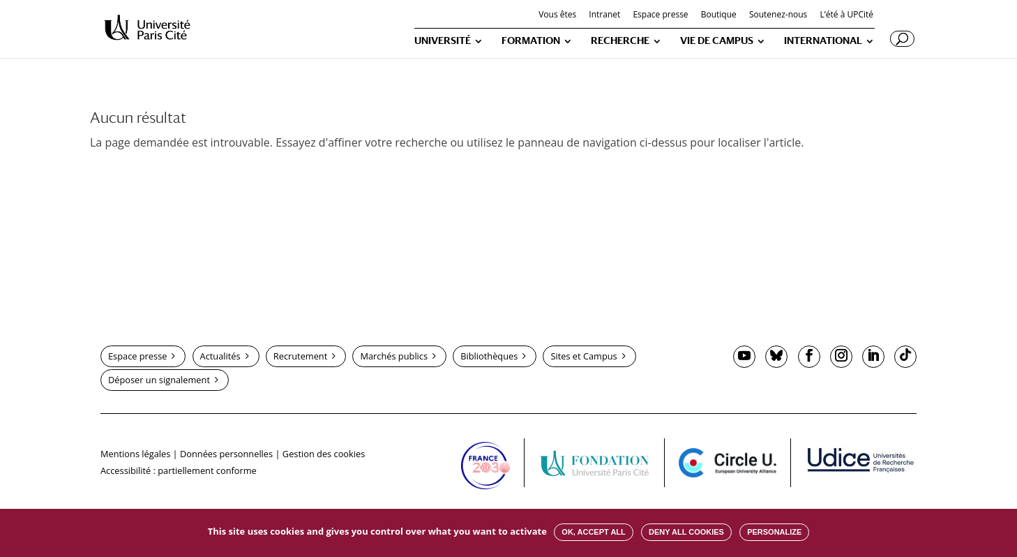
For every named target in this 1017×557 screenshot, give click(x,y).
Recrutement (300, 356)
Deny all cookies (686, 532)
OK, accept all (593, 532)
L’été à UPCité (846, 15)
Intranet (604, 15)
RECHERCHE (620, 41)
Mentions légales (135, 453)
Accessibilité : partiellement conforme (178, 470)
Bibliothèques (489, 356)
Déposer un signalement (159, 379)
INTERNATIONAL (823, 41)
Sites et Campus (583, 356)
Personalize (774, 532)
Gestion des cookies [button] (323, 453)
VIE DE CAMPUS (716, 41)
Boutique (719, 15)
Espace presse (660, 15)
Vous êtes (557, 15)
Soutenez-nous (778, 15)
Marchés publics (394, 356)
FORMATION (531, 41)
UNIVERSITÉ (442, 41)
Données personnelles (226, 453)
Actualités (220, 356)
